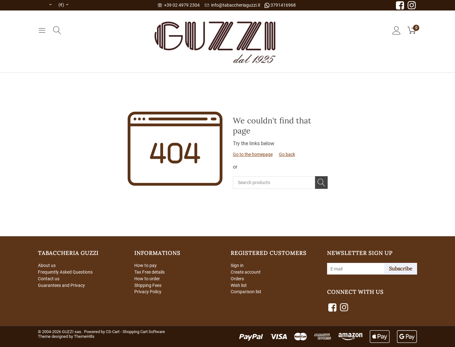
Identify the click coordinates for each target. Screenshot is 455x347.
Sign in (237, 265)
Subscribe (400, 268)
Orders (237, 278)
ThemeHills (84, 336)
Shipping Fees (147, 285)
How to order (147, 278)
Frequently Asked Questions (65, 272)
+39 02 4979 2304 (179, 5)
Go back (287, 154)
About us (47, 265)
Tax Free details (149, 272)
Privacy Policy (147, 291)
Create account (246, 272)
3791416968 (280, 5)
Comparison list (246, 291)
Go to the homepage (253, 154)
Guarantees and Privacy (61, 285)
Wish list (239, 285)
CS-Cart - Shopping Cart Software (135, 331)
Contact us (48, 278)
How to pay (145, 265)
